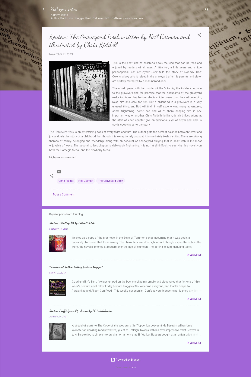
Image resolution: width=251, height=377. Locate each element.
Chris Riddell (66, 180)
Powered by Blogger (126, 359)
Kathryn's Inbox (64, 9)
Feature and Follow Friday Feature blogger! (76, 267)
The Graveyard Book (110, 180)
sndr (134, 367)
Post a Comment (63, 194)
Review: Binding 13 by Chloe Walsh (72, 223)
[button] (199, 35)
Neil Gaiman (85, 180)
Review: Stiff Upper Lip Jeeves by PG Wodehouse (80, 311)
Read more (194, 255)
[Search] (207, 10)
